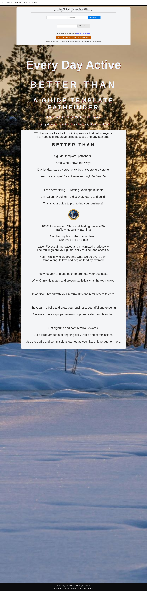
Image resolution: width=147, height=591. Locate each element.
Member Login (94, 17)
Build (79, 588)
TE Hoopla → (7, 2)
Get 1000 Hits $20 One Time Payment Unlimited (73, 37)
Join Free (18, 2)
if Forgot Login (84, 26)
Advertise (27, 2)
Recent (34, 2)
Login (84, 588)
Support (90, 588)
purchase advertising (83, 33)
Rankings (74, 588)
